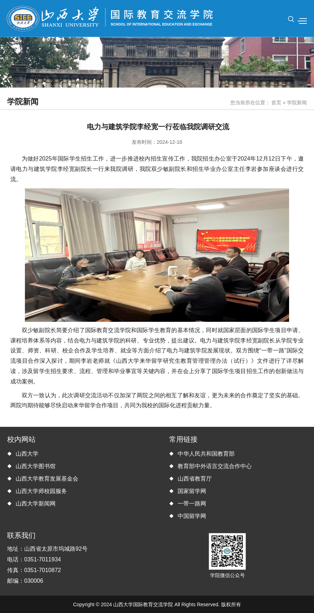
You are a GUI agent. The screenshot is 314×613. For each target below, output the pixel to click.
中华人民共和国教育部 (206, 454)
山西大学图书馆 (36, 466)
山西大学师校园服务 (41, 491)
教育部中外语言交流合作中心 (215, 466)
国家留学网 (192, 491)
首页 (276, 102)
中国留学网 (192, 516)
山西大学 (27, 454)
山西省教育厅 (195, 479)
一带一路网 (192, 504)
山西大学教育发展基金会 (47, 479)
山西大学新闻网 (36, 504)
